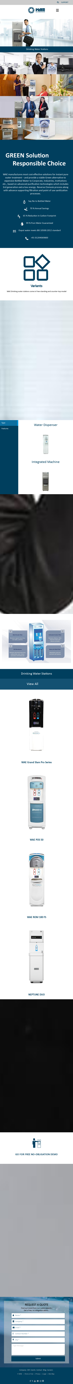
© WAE (20, 1374)
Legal (44, 1374)
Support (64, 2)
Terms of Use (29, 1374)
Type (3, 423)
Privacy (38, 1374)
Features (4, 429)
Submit (38, 1359)
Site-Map (51, 1374)
